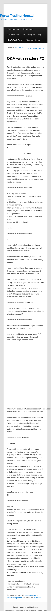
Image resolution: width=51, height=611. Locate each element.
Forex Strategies (13, 35)
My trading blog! (13, 29)
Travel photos (28, 29)
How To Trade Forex (14, 40)
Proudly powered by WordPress (25, 607)
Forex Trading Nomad (17, 15)
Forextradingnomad (14, 598)
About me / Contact (33, 40)
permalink (37, 598)
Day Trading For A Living (32, 35)
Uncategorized (30, 595)
